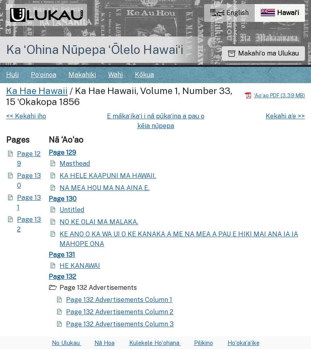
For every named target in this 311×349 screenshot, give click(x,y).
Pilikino (203, 342)
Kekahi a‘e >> (285, 116)
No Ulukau (66, 342)
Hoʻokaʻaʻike (244, 342)
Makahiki (82, 75)
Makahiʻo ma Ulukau (263, 53)
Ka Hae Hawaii (37, 91)
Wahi (115, 75)
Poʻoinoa (43, 75)
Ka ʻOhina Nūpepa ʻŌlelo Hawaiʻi (94, 49)
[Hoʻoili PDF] (275, 95)
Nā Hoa (104, 342)
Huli (12, 75)
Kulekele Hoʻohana (155, 342)
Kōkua (144, 75)
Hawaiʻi (283, 15)
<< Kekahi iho (26, 116)
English (229, 13)
